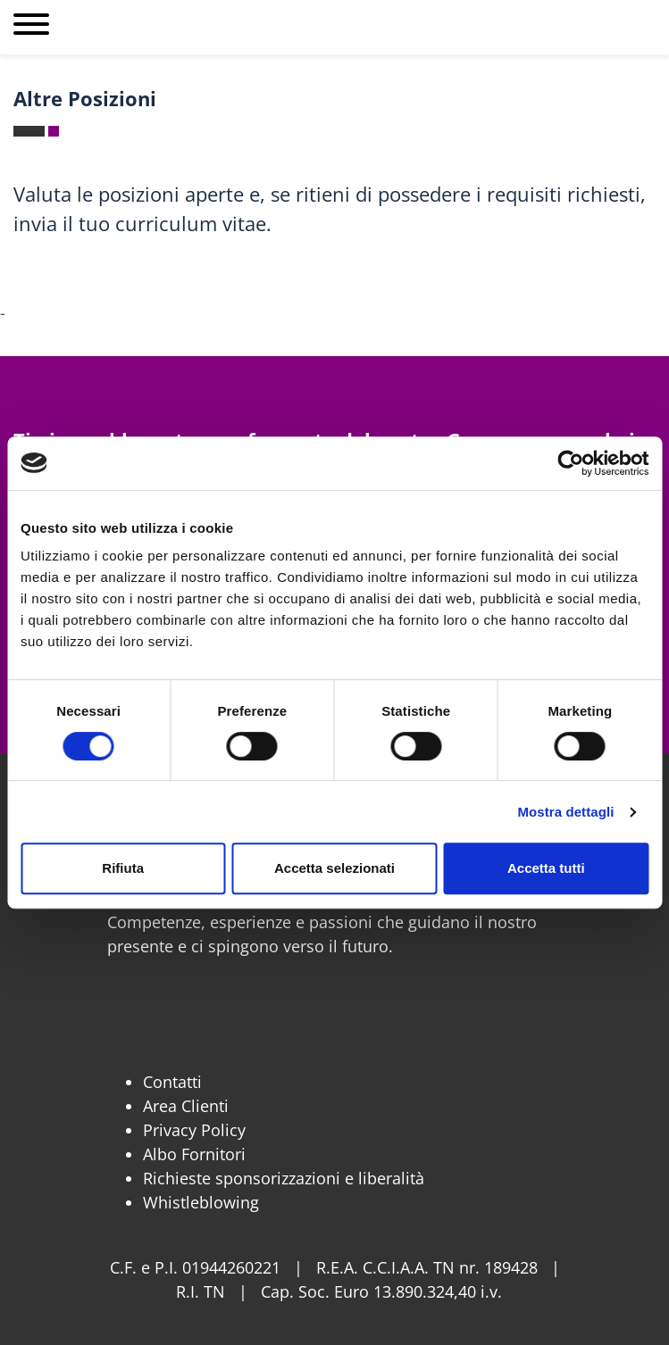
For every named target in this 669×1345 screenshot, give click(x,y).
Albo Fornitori (194, 1154)
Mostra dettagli (565, 811)
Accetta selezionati (334, 868)
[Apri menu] (31, 27)
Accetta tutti (546, 868)
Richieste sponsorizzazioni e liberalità (283, 1178)
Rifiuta (123, 868)
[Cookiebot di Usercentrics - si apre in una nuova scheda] (570, 463)
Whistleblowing (201, 1202)
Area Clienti (186, 1106)
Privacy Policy (194, 1130)
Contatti (172, 1081)
